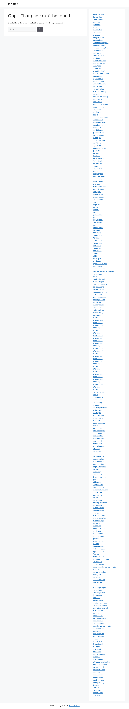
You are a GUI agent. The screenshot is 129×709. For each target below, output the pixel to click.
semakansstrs (98, 536)
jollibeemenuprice (100, 605)
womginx (96, 646)
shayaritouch (98, 274)
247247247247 (99, 392)
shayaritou (97, 109)
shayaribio (97, 577)
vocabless (96, 690)
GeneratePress (74, 706)
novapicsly (97, 302)
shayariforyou (98, 623)
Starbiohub (97, 294)
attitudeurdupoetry (100, 96)
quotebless (97, 215)
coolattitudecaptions (101, 48)
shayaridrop (97, 402)
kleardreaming (99, 693)
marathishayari (99, 515)
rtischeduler (97, 649)
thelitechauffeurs (99, 181)
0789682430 (97, 335)
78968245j (97, 248)
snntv (95, 202)
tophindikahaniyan (100, 104)
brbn (95, 27)
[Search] (40, 29)
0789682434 (97, 320)
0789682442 (97, 341)
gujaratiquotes (99, 197)
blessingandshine (100, 502)
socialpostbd (98, 50)
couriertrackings (99, 60)
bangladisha (98, 40)
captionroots (98, 397)
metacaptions (98, 508)
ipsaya (95, 114)
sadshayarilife (98, 564)
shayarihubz (97, 500)
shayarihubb (98, 199)
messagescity (98, 305)
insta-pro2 (97, 192)
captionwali (97, 112)
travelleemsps (98, 461)
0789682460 (97, 384)
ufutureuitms (98, 436)
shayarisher (97, 168)
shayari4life (97, 94)
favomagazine (98, 456)
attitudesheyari (99, 430)
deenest (96, 685)
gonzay (95, 538)
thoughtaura (98, 266)
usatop (95, 207)
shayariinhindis (99, 580)
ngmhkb (96, 225)
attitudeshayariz (99, 176)
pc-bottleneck (98, 641)
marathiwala (98, 610)
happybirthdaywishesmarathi (104, 567)
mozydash (97, 35)
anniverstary (98, 600)
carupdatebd (98, 68)
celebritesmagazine (100, 117)
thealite (96, 544)
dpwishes (96, 171)
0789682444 (97, 346)
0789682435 (97, 323)
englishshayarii (99, 279)
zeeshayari (97, 413)
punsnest (96, 523)
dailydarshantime (100, 664)
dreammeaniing (99, 541)
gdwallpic (96, 479)
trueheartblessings (100, 490)
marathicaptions (99, 186)
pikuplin (96, 469)
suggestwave (98, 484)
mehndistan (97, 443)
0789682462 (97, 389)
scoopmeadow (98, 487)
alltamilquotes (98, 446)
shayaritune (97, 590)
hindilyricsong (98, 682)
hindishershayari (99, 45)
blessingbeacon (99, 299)
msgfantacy (97, 163)
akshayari (96, 420)
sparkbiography (99, 130)
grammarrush (98, 132)
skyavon (96, 513)
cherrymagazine (99, 572)
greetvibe (96, 150)
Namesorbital (98, 636)
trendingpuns (98, 533)
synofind (96, 672)
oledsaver (97, 276)
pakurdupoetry (99, 107)
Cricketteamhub (99, 644)
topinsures (97, 53)
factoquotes (97, 153)
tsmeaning (97, 472)
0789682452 (97, 364)
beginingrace (98, 125)
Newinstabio (98, 677)
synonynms (97, 474)
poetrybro (97, 127)
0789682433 (97, 317)
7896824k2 (97, 251)
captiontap (97, 531)
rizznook (96, 449)
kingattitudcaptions (100, 71)
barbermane (98, 675)
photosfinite (97, 22)
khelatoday (97, 30)
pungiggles (97, 400)
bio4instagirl (98, 194)
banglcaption (98, 174)
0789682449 (97, 356)
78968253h (97, 243)
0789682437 (97, 328)
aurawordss (97, 495)
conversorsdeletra (100, 284)
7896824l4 (97, 253)
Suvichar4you (98, 428)
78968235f (97, 238)
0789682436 (97, 325)
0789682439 (97, 333)
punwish (96, 657)
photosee (96, 598)
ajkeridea (96, 184)
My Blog (13, 3)
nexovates (97, 651)
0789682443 (97, 343)
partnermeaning (99, 135)
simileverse (97, 433)
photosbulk (97, 99)
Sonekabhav (97, 19)
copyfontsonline (99, 518)
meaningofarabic (99, 585)
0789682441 (97, 338)
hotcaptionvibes (99, 122)
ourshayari (97, 258)
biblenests (97, 482)
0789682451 (97, 361)
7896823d (97, 233)
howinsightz (97, 454)
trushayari (97, 138)
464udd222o (98, 220)
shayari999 (97, 32)
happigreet (97, 76)
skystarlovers (98, 492)
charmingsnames (100, 407)
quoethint (97, 217)
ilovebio (96, 212)
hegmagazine (98, 459)
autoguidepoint (99, 528)
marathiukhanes (99, 148)
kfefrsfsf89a (97, 222)
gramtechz (97, 569)
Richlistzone (97, 86)
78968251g (97, 240)
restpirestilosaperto (100, 43)
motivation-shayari (100, 608)
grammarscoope (99, 297)
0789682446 (97, 348)
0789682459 (97, 382)
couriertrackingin (100, 269)
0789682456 (97, 374)
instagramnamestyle (101, 559)
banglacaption (98, 37)
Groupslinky (97, 562)
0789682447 (97, 351)
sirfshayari (97, 695)
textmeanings (98, 310)
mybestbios (97, 410)
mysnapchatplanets (100, 551)
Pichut (95, 394)
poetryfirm (97, 574)
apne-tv (96, 209)
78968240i (97, 245)
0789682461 (97, 387)
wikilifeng (96, 58)
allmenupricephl (99, 587)
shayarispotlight (99, 451)
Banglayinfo (97, 17)
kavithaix (96, 156)
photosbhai (97, 102)
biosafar (96, 613)
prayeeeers (97, 505)
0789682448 (97, 353)
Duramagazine (99, 595)
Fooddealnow (98, 546)
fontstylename (98, 189)
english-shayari (99, 14)
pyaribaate (97, 261)
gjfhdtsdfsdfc (98, 228)
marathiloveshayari (100, 91)
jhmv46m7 (97, 230)
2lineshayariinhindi (100, 477)
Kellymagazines (99, 592)
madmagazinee (99, 423)
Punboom (97, 307)
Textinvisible (98, 161)
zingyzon (96, 405)
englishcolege (98, 680)
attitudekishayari (99, 464)
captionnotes (98, 78)
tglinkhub (96, 24)
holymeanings (98, 287)
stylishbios (97, 145)
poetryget (97, 631)
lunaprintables (98, 289)
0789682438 (97, 330)
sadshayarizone (99, 140)
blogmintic (97, 204)
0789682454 (97, 369)
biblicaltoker (98, 582)
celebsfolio (97, 639)
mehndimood (98, 556)
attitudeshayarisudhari (102, 662)
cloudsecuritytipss (100, 292)
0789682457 (97, 377)
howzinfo (96, 425)
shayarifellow (98, 179)
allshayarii (97, 66)
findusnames (98, 621)
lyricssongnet (98, 418)
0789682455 (97, 371)
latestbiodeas (98, 659)
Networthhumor (99, 84)
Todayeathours (99, 549)
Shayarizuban (98, 55)
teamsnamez (98, 120)
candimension (98, 628)
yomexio (96, 166)
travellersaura (98, 438)
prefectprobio (98, 81)
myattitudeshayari (100, 263)
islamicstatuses (99, 63)
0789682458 (97, 379)
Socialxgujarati (99, 158)
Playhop (96, 554)
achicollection (98, 415)
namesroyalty (98, 634)
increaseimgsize (99, 667)
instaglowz (97, 497)
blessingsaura (98, 510)
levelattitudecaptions (101, 73)
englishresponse (99, 466)
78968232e (97, 235)
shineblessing (98, 89)
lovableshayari (98, 281)
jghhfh (95, 256)
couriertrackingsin (100, 603)
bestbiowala (97, 143)
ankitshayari (97, 615)
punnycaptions (99, 654)
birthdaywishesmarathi (102, 626)
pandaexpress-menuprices (103, 271)
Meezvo (96, 687)
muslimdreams (99, 669)
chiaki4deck (97, 441)
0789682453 (97, 366)
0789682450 (97, 359)
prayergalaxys (98, 520)
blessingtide (97, 315)
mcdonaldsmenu (99, 618)
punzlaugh (97, 526)
